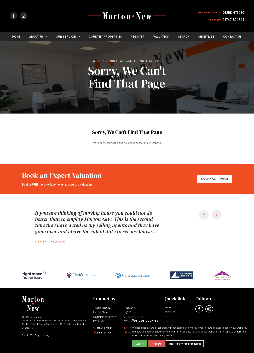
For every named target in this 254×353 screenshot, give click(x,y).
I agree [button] (139, 344)
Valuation (161, 36)
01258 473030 (104, 328)
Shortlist (206, 36)
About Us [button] (36, 36)
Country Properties (105, 36)
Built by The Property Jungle (36, 335)
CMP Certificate (68, 324)
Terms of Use (28, 320)
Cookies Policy (29, 324)
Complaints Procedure (73, 320)
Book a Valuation (214, 179)
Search (184, 36)
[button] (217, 215)
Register (138, 36)
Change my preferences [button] (184, 344)
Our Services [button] (66, 36)
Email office (104, 332)
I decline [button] (156, 344)
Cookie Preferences (48, 324)
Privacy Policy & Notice (48, 320)
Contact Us (232, 36)
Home (16, 36)
